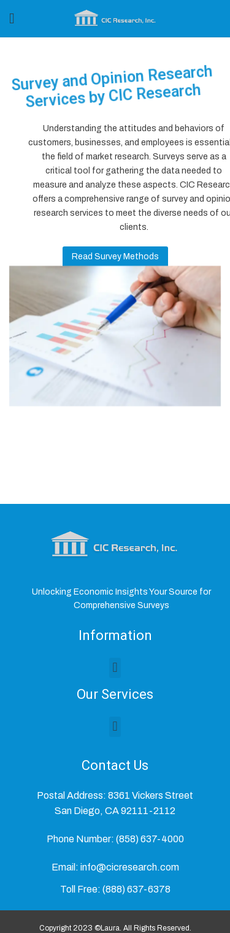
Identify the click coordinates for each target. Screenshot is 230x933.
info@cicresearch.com (129, 867)
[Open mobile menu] (12, 18)
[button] (115, 668)
